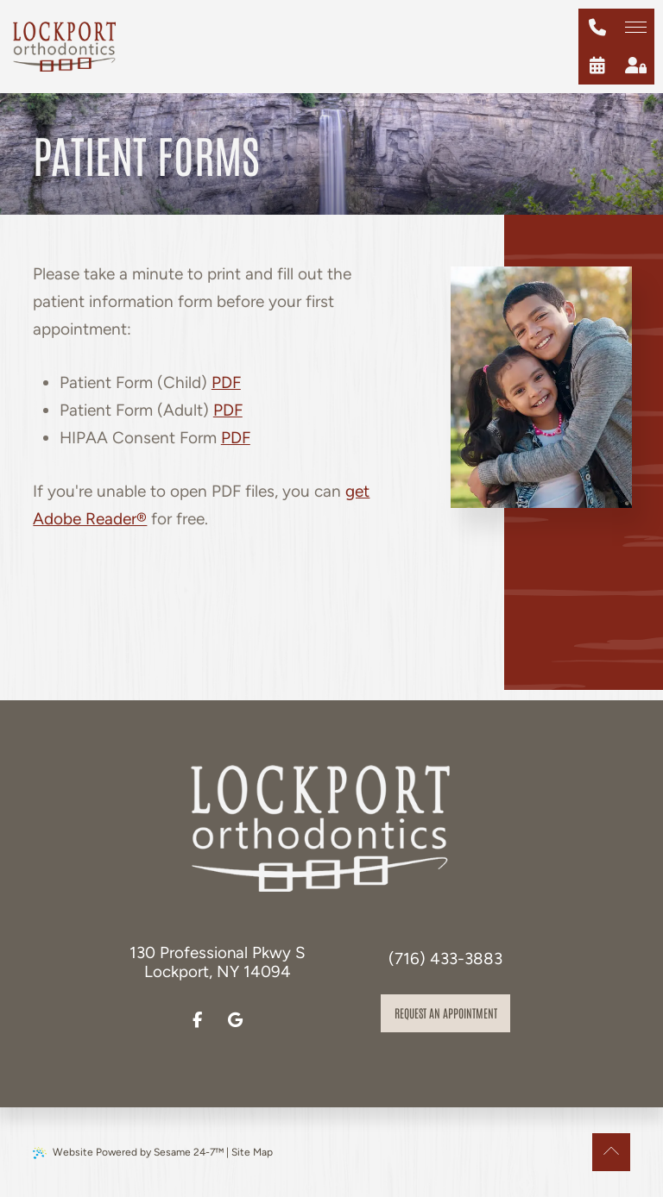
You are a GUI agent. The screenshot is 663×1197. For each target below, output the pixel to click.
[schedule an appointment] (597, 66)
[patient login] (635, 66)
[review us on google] (236, 1020)
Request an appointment (446, 1012)
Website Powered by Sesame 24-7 (128, 1152)
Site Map (252, 1152)
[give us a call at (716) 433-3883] (597, 28)
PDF (226, 382)
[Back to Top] (611, 1152)
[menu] (635, 28)
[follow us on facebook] (198, 1020)
